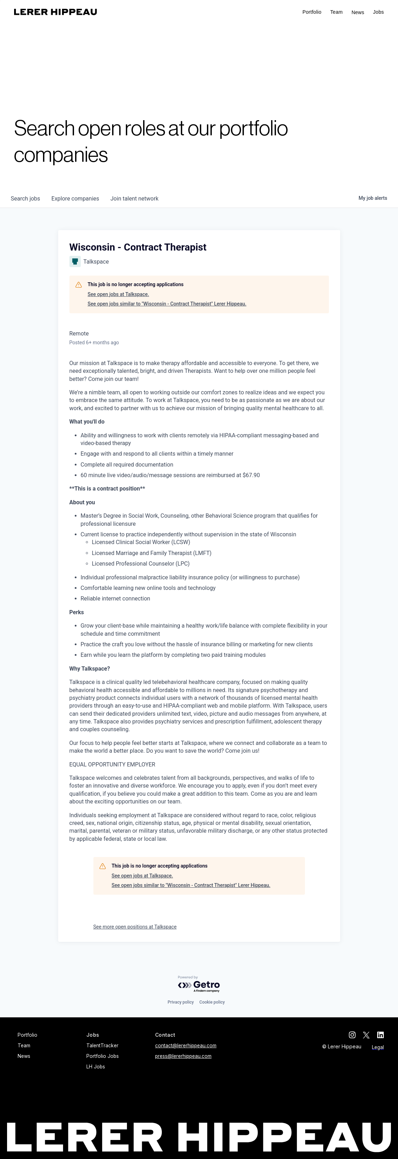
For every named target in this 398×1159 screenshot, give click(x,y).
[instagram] (352, 1034)
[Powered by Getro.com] (199, 984)
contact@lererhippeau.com (185, 1045)
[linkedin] (380, 1034)
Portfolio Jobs (102, 1056)
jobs (25, 198)
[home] (55, 12)
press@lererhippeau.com (183, 1056)
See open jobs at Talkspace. (118, 294)
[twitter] (366, 1034)
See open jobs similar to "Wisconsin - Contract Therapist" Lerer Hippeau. (167, 304)
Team (336, 12)
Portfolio (312, 12)
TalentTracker (102, 1045)
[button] (378, 12)
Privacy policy (180, 1002)
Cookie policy (212, 1002)
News (357, 12)
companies (75, 198)
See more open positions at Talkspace (135, 927)
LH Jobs (95, 1066)
